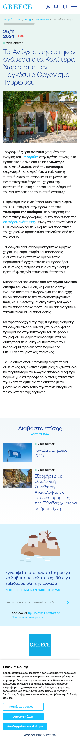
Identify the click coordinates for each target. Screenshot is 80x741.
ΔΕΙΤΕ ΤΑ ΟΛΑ (40, 434)
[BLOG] (28, 19)
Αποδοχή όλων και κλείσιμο (25, 726)
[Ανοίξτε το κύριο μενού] (73, 6)
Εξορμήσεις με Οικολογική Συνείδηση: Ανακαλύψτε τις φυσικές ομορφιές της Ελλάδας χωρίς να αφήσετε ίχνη (56, 492)
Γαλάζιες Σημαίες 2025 (51, 453)
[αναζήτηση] (56, 7)
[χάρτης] (64, 7)
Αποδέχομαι (33, 615)
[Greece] (17, 7)
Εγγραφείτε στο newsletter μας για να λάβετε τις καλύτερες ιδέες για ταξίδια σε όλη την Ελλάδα (39, 578)
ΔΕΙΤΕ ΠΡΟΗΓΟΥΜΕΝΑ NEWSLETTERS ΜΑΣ (33, 590)
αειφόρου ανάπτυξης (19, 222)
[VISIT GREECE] (42, 19)
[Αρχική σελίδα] (12, 19)
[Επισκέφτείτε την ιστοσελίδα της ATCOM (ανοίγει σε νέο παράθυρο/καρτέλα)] (40, 735)
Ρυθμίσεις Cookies (21, 706)
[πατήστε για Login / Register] (48, 7)
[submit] (68, 602)
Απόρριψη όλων (23, 716)
